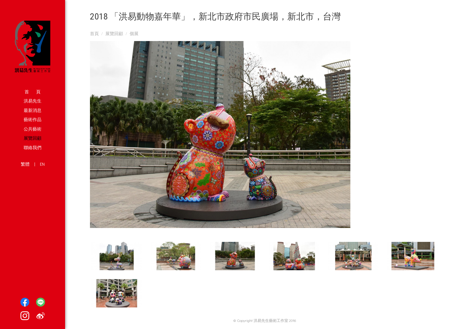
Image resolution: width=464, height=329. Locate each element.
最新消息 (32, 110)
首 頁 (33, 92)
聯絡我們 (32, 147)
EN (42, 164)
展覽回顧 (32, 138)
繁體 (25, 164)
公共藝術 (32, 129)
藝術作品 (32, 119)
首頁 (94, 33)
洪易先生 (32, 101)
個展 (134, 33)
